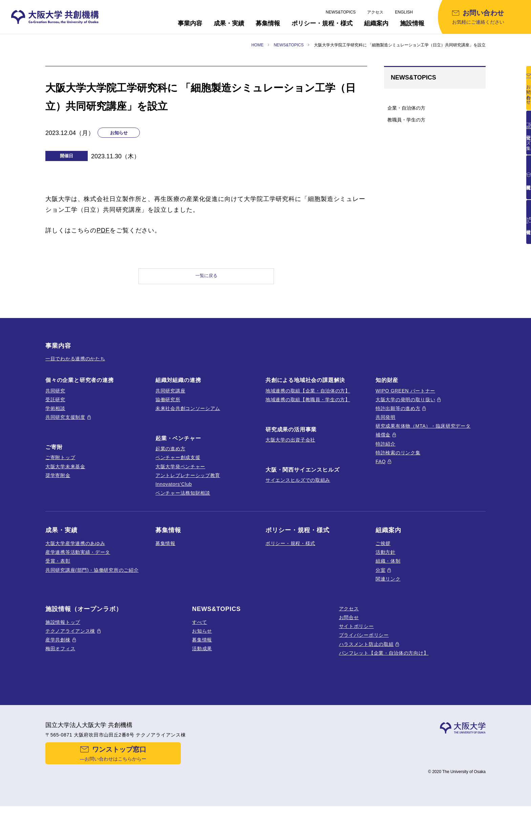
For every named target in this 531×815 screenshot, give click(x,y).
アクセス (375, 12)
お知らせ (202, 637)
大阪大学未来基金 (65, 472)
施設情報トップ (62, 628)
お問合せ (349, 624)
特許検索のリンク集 (398, 459)
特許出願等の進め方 (398, 414)
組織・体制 (388, 567)
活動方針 (386, 558)
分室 (380, 576)
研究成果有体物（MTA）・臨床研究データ (423, 432)
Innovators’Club (173, 490)
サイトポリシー (356, 632)
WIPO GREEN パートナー (405, 397)
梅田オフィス (60, 655)
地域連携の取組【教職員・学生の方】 (308, 405)
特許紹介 (386, 450)
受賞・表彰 (57, 567)
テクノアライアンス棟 (70, 637)
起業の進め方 (170, 455)
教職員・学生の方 (406, 119)
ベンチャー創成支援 (177, 464)
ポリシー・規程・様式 (290, 549)
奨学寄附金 (57, 481)
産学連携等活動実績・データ (77, 558)
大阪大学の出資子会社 (290, 446)
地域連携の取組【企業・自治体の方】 (308, 397)
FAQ (381, 468)
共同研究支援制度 (65, 423)
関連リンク (388, 585)
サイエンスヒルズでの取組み (298, 486)
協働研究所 (167, 405)
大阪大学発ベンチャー (180, 472)
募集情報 (165, 549)
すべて (199, 628)
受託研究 (55, 405)
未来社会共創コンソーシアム (187, 414)
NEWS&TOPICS (341, 12)
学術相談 (55, 414)
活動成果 (202, 655)
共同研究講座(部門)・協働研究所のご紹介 (92, 576)
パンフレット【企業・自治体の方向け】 (384, 659)
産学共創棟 (57, 646)
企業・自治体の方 (406, 108)
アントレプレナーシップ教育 (187, 481)
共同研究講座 (170, 397)
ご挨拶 (383, 549)
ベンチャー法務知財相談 (182, 499)
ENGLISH (404, 12)
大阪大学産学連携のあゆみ (75, 549)
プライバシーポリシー (364, 641)
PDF (103, 230)
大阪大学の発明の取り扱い (405, 405)
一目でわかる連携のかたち (75, 365)
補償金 (383, 441)
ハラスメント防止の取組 (366, 650)
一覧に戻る (206, 279)
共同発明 (386, 423)
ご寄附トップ (60, 464)
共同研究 (55, 397)
